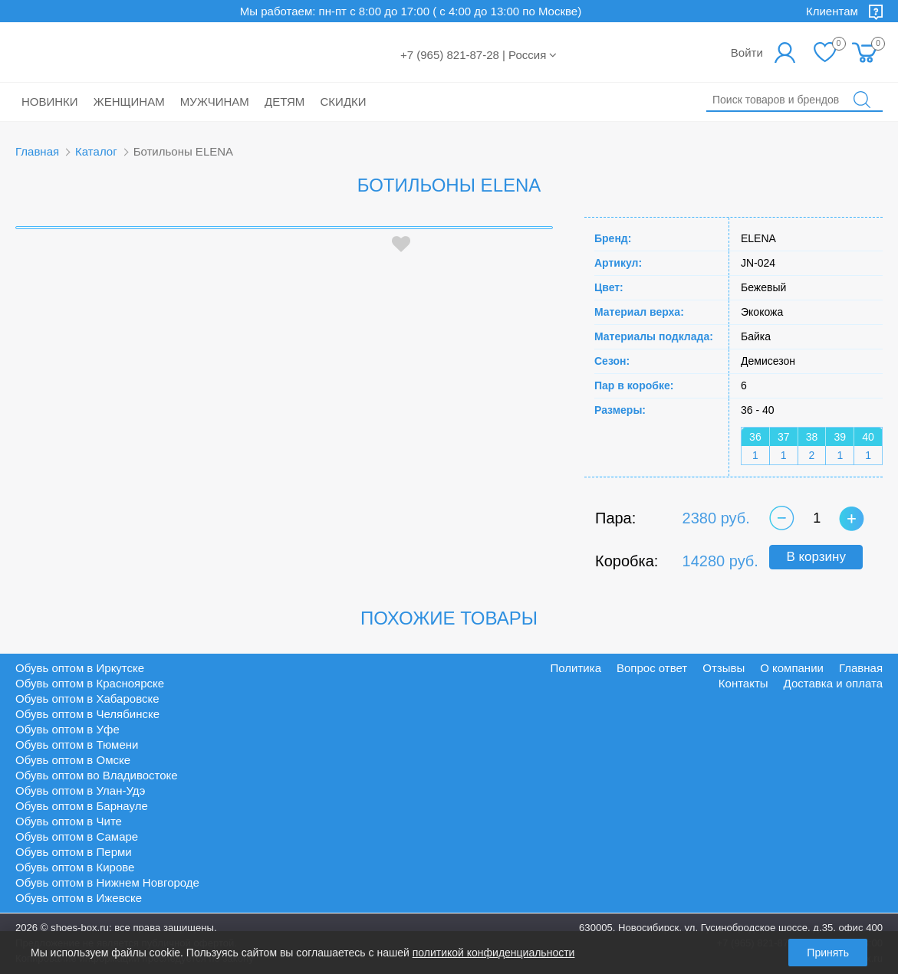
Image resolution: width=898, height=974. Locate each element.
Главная (37, 151)
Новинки (49, 101)
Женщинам (129, 101)
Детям (284, 101)
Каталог (96, 151)
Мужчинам (214, 101)
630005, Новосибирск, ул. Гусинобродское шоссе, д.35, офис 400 (731, 927)
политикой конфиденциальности (494, 952)
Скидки (344, 101)
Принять (828, 952)
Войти (747, 52)
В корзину (816, 556)
